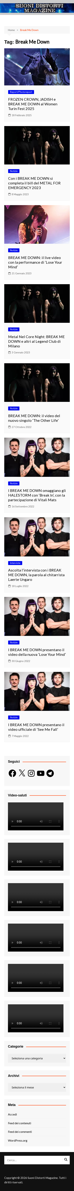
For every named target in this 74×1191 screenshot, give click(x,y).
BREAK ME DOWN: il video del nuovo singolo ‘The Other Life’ (34, 418)
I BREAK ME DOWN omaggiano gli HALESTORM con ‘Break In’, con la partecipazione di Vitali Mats (37, 495)
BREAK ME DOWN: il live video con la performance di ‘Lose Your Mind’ (35, 262)
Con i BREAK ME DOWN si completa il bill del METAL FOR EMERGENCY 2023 (34, 183)
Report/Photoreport (21, 91)
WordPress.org (17, 1140)
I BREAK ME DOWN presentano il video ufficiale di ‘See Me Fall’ (36, 727)
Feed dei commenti (20, 1131)
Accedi (12, 1114)
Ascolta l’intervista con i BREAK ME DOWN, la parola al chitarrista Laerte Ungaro (36, 575)
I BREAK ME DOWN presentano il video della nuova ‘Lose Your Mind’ (37, 652)
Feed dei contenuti (19, 1123)
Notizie (14, 171)
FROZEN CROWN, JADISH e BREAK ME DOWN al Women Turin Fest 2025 (32, 104)
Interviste (15, 562)
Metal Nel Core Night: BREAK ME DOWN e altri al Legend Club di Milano (36, 341)
